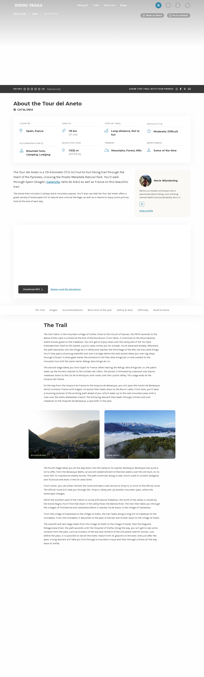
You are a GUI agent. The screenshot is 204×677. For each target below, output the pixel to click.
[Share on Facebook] (180, 89)
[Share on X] (185, 89)
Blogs (123, 5)
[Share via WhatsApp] (177, 89)
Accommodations (72, 310)
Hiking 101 (82, 5)
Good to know (161, 310)
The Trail (39, 310)
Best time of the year (100, 310)
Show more (61, 629)
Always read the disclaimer (65, 289)
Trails (96, 5)
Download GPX (33, 289)
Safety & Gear (125, 310)
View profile (146, 210)
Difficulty (143, 310)
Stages (53, 310)
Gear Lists (109, 5)
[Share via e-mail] (189, 89)
